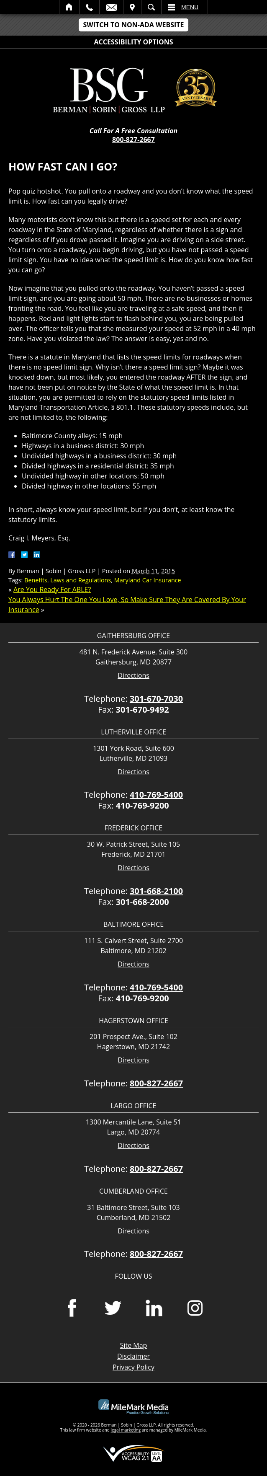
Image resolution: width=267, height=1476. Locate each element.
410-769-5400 (156, 794)
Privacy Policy (133, 1367)
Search (151, 7)
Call (89, 7)
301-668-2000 (142, 901)
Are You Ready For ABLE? (52, 589)
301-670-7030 (156, 698)
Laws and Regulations (80, 580)
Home (69, 7)
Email (111, 7)
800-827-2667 (133, 139)
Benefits (35, 580)
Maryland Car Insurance (147, 580)
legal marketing (126, 1430)
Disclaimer (133, 1356)
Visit (132, 7)
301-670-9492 (142, 709)
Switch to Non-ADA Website (133, 24)
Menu (189, 7)
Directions (133, 675)
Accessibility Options (133, 42)
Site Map (133, 1345)
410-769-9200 (142, 805)
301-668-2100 (156, 891)
